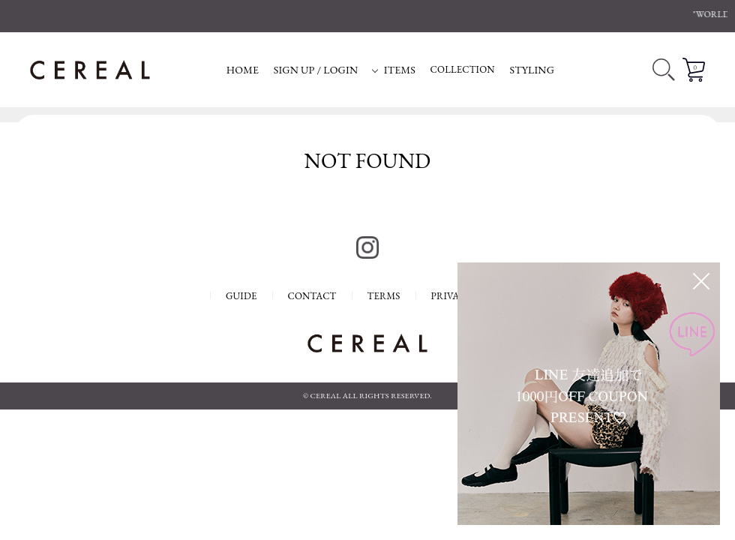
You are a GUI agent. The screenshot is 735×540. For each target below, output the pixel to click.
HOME (242, 69)
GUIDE (241, 296)
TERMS (384, 296)
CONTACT (312, 296)
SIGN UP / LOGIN (316, 69)
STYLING (531, 69)
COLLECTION (462, 69)
